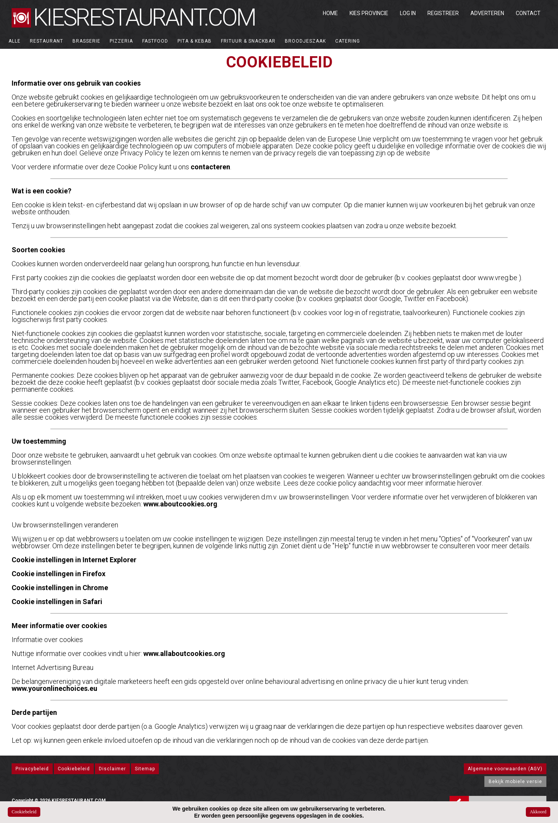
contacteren (210, 167)
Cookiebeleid (74, 768)
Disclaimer (112, 768)
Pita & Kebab (194, 41)
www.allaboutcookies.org (184, 653)
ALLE (15, 41)
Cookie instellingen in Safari (57, 601)
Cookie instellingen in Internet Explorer (74, 560)
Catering (347, 41)
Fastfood (155, 41)
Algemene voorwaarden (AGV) (505, 768)
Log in (408, 13)
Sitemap (145, 768)
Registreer (443, 13)
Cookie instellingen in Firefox (58, 574)
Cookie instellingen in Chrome (60, 588)
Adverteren (487, 13)
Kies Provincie (369, 13)
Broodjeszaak (305, 41)
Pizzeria (121, 41)
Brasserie (86, 41)
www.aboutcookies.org (180, 504)
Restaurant (46, 41)
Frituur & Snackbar (248, 41)
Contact (528, 13)
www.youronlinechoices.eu (54, 688)
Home (330, 13)
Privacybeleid (32, 768)
